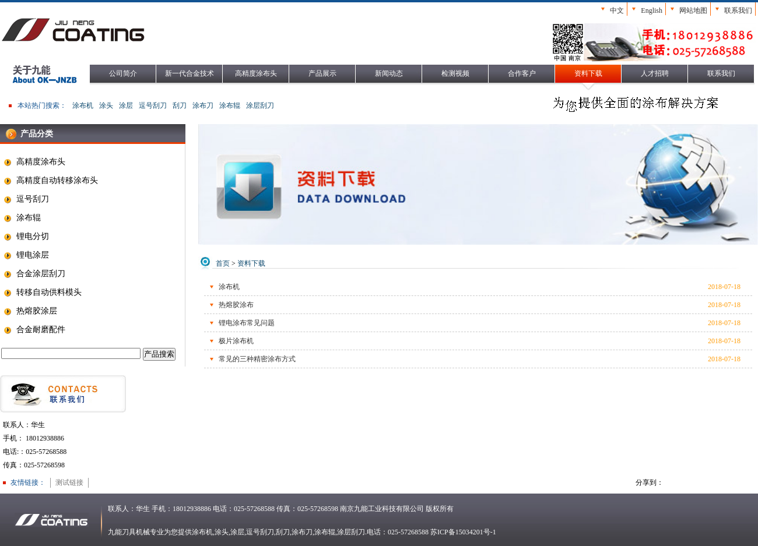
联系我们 (738, 10)
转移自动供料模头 (42, 292)
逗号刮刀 (153, 105)
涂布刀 (202, 105)
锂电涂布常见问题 (247, 323)
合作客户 (522, 73)
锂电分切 (26, 236)
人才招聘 (655, 73)
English (651, 10)
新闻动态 (389, 73)
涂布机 (82, 105)
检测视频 (455, 73)
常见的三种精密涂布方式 (257, 359)
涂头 (106, 105)
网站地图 (693, 10)
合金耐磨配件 (34, 329)
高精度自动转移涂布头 (50, 180)
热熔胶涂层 (30, 311)
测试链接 (69, 482)
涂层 (126, 105)
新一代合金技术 (189, 73)
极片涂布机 (236, 341)
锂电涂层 (26, 255)
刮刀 (180, 105)
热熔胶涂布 (236, 305)
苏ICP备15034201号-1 (463, 532)
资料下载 (588, 73)
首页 (223, 263)
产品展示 (322, 73)
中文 (617, 10)
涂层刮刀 (260, 105)
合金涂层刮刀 (34, 274)
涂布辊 (229, 105)
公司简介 (123, 73)
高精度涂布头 (256, 73)
